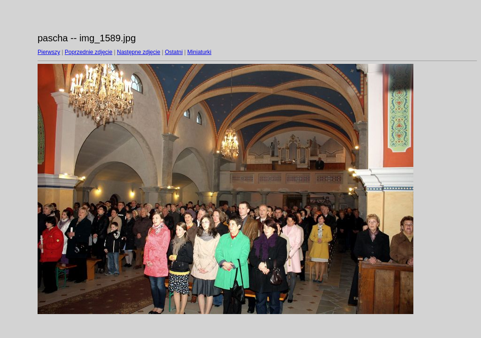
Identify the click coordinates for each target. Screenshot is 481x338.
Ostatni (174, 52)
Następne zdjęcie (138, 52)
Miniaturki (199, 52)
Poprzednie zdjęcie (88, 52)
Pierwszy (49, 52)
